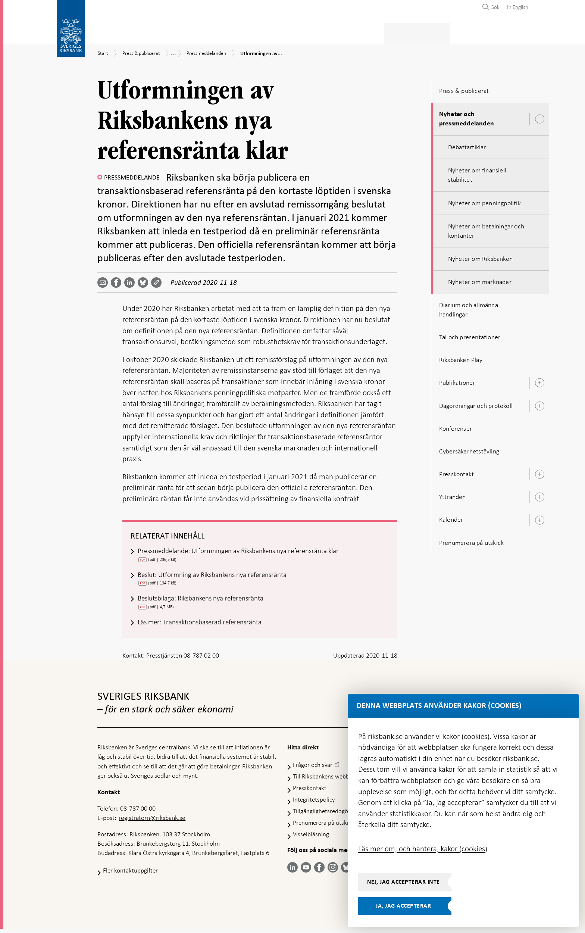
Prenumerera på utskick (471, 540)
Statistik (110, 32)
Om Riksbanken (486, 32)
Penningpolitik (247, 32)
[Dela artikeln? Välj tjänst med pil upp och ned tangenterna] (131, 280)
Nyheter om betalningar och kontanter (486, 228)
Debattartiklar (467, 145)
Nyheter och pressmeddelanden (466, 117)
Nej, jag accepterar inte (403, 882)
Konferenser (455, 426)
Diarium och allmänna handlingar (468, 307)
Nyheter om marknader (480, 280)
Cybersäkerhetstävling (469, 449)
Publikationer (457, 380)
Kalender (451, 518)
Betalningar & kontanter (174, 32)
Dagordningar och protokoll (476, 403)
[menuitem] (515, 7)
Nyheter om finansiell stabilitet (477, 172)
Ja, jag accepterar (403, 906)
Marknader (370, 32)
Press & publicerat (426, 32)
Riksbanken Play (460, 357)
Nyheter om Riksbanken (480, 256)
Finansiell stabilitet (311, 32)
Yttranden (452, 494)
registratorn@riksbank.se (152, 822)
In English (517, 7)
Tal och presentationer (469, 335)
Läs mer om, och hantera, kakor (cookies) (422, 849)
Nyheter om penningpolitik (484, 201)
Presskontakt (456, 472)
